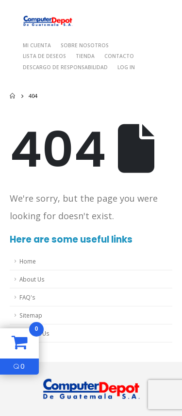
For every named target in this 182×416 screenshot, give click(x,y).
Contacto (119, 56)
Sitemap (30, 315)
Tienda (85, 56)
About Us (32, 279)
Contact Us (34, 333)
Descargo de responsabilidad (65, 67)
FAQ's (27, 297)
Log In (126, 67)
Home (27, 261)
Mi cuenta (37, 45)
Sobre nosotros (85, 45)
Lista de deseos (44, 56)
